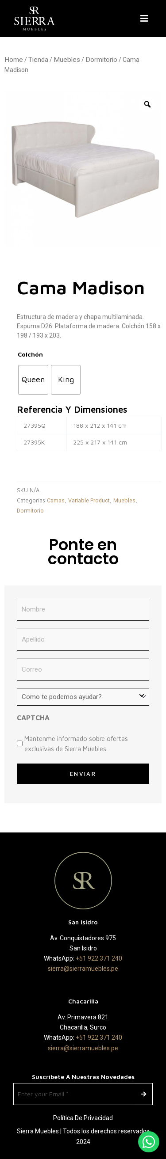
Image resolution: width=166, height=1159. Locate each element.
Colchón (30, 354)
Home (13, 60)
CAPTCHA (33, 718)
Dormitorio (101, 60)
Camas (56, 500)
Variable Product (89, 500)
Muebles (67, 60)
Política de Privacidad (83, 1117)
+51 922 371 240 (99, 958)
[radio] (33, 379)
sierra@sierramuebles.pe (83, 968)
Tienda (38, 60)
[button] (146, 19)
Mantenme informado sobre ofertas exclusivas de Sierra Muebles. (76, 743)
